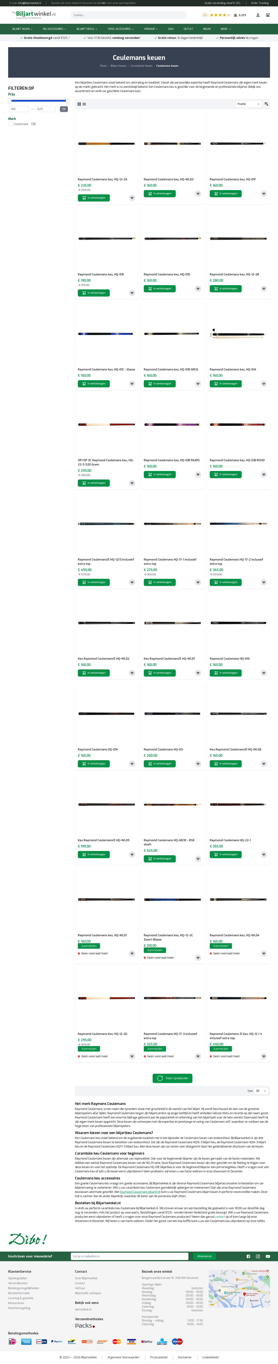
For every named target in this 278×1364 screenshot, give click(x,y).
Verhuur (151, 29)
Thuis (103, 66)
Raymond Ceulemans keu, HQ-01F (233, 179)
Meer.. (226, 29)
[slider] (39, 101)
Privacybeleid (158, 1357)
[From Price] (19, 109)
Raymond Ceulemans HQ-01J (163, 749)
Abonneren (204, 1256)
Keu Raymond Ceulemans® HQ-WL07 (169, 659)
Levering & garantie (20, 1298)
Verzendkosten (17, 1283)
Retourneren (16, 1303)
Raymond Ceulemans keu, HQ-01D (167, 274)
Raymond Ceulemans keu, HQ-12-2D (102, 1034)
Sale (171, 29)
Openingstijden (17, 1278)
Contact (80, 1283)
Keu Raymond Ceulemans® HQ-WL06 (235, 749)
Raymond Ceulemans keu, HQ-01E (101, 274)
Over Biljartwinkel (86, 1278)
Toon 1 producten (176, 1078)
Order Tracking (260, 3)
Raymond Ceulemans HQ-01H (98, 749)
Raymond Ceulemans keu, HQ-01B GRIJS (171, 369)
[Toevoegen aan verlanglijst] (132, 198)
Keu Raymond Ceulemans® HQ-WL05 (104, 840)
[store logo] (33, 15)
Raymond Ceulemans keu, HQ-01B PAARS (172, 460)
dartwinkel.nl (83, 1309)
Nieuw (207, 29)
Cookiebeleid (210, 1357)
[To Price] (45, 109)
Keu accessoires (55, 29)
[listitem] (38, 124)
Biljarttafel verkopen (88, 1293)
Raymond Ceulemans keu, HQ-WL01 (102, 935)
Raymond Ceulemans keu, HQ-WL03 (168, 179)
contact (220, 1217)
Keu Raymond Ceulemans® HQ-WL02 (103, 659)
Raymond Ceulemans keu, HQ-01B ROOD (237, 460)
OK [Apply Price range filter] (64, 109)
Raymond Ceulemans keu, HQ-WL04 (234, 935)
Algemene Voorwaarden (123, 1357)
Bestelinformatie (19, 1293)
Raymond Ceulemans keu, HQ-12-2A (102, 179)
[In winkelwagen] (94, 197)
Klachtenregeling (19, 1308)
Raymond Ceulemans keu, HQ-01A (233, 369)
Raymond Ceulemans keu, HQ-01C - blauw (106, 369)
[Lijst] (84, 104)
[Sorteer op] (248, 104)
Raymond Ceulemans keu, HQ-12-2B (234, 274)
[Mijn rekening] (258, 15)
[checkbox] (38, 124)
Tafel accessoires (121, 29)
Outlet (188, 29)
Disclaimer (185, 1357)
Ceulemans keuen (167, 66)
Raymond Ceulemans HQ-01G (230, 659)
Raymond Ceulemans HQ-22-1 (230, 840)
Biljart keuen (22, 29)
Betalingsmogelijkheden (23, 1288)
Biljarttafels (87, 29)
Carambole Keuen (141, 66)
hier (103, 3)
